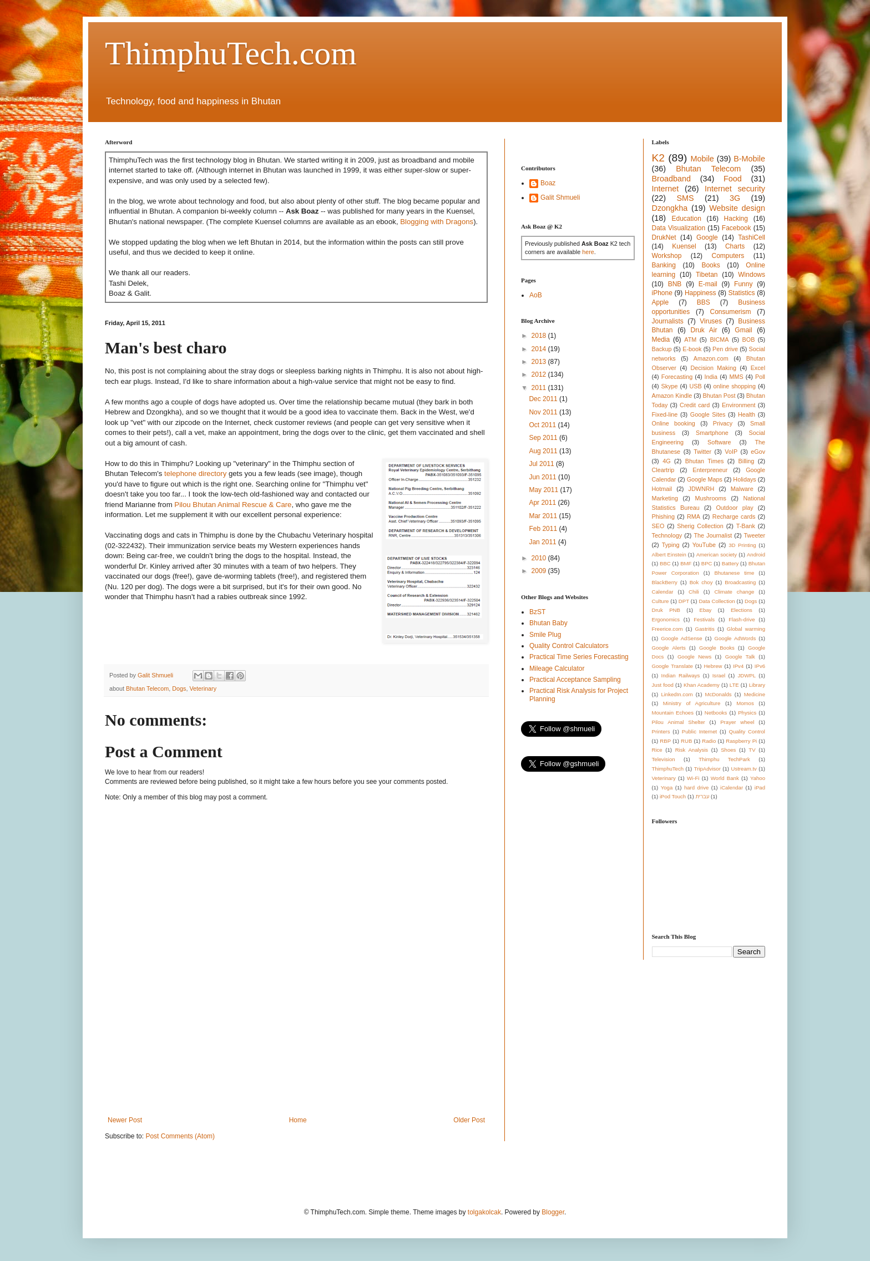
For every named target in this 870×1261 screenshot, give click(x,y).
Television (663, 759)
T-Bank (745, 526)
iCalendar (731, 787)
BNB (675, 284)
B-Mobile (749, 158)
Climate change (734, 592)
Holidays (744, 479)
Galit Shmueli (560, 197)
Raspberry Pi (741, 741)
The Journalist (713, 535)
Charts (735, 246)
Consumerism (730, 312)
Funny (743, 284)
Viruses (711, 321)
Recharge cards (734, 516)
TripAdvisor (707, 769)
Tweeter (754, 535)
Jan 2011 (543, 542)
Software (719, 442)
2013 (540, 362)
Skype (669, 386)
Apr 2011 (543, 503)
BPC (706, 563)
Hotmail (662, 488)
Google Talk (740, 657)
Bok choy (701, 582)
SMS (685, 198)
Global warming (746, 629)
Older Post (469, 1120)
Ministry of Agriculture (692, 703)
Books (710, 265)
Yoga (667, 787)
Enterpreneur (709, 470)
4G (666, 461)
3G (735, 198)
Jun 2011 (543, 477)
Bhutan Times (704, 461)
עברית (702, 796)
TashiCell (751, 237)
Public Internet (699, 731)
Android (756, 554)
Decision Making (713, 367)
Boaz (547, 183)
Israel (718, 675)
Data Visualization (679, 228)
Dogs (179, 688)
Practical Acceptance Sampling (575, 679)
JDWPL (746, 675)
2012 (540, 374)
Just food (663, 685)
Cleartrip (663, 470)
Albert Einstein (669, 554)
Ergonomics (666, 619)
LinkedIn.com (676, 694)
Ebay (705, 610)
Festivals (704, 619)
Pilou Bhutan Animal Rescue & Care (232, 504)
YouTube (704, 544)
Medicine (754, 694)
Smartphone (712, 432)
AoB (535, 295)
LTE (734, 685)
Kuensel (684, 246)
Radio (709, 741)
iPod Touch (673, 796)
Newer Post (125, 1120)
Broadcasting (740, 582)
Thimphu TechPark (724, 759)
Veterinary (202, 688)
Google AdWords (735, 638)
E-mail (708, 284)
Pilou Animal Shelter (678, 722)
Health (746, 414)
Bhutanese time (734, 573)
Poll (760, 376)
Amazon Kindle (672, 395)
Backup (662, 349)
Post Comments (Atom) (180, 1136)
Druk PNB (666, 610)
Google (707, 237)
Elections (741, 610)
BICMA (719, 339)
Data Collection (717, 601)
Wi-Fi (693, 778)
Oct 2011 (543, 425)
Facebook (736, 228)
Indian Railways (680, 675)
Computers (728, 256)
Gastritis (705, 629)
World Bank (725, 778)
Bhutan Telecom (147, 688)
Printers (661, 731)
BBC (665, 563)
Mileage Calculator (556, 668)
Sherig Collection (700, 526)
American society (716, 554)
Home (298, 1120)
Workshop (667, 256)
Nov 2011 (544, 412)
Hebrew (713, 666)
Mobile (702, 158)
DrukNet (664, 237)
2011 (540, 388)
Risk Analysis (691, 750)
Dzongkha (670, 208)
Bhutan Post (719, 395)
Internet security (735, 188)
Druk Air (703, 330)
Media (661, 339)
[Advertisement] (307, 1077)
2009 (540, 571)
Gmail (743, 330)
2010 (540, 558)
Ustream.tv (743, 769)
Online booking (673, 423)
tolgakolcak (484, 1212)
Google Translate (672, 666)
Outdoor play (734, 507)
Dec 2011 (544, 399)
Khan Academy (702, 685)
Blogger (553, 1212)
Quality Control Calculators (569, 646)
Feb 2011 (544, 529)
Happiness (700, 293)
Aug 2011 (544, 451)
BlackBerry (664, 582)
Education (686, 218)
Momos (744, 703)
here (588, 252)
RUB (686, 741)
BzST (537, 612)
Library (757, 685)
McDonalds (718, 694)
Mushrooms (710, 498)
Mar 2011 (544, 516)
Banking (664, 265)
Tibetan (707, 274)
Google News (694, 657)
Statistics (742, 293)
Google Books (717, 648)
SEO (658, 526)
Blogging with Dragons (436, 221)
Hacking (736, 218)
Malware (742, 488)
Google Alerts (669, 648)
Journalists (668, 321)
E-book (691, 349)
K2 (658, 158)
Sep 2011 (544, 438)
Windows (751, 274)
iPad (760, 787)
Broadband (671, 178)
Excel (758, 367)
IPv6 (760, 666)
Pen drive (725, 349)
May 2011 (544, 490)
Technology (667, 535)
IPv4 (738, 666)
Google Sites (708, 414)
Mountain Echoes (673, 713)
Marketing (665, 498)
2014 (540, 349)
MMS (736, 376)
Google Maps (704, 479)
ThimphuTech (668, 769)
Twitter (702, 451)
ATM (690, 339)
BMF (685, 563)
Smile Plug (545, 635)
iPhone (662, 293)
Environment (739, 405)
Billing (747, 461)
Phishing (663, 516)
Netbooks (716, 713)
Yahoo (757, 778)
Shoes (728, 750)
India (711, 376)
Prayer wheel (737, 722)
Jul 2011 (542, 464)
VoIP (731, 451)
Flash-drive (742, 619)
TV (751, 750)
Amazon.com (711, 358)
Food (733, 178)
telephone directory (195, 473)
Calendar (663, 592)
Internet (665, 188)
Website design (737, 208)
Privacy (722, 423)
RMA (693, 516)
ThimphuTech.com (231, 53)
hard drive (696, 787)
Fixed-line (665, 414)
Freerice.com (667, 629)
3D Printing (742, 545)
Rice (657, 750)
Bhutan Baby (548, 623)
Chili (694, 592)
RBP (665, 741)
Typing (671, 544)
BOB (748, 339)
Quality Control (747, 731)
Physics (747, 713)
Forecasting (676, 376)
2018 (540, 336)
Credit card (695, 405)
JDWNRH (702, 488)
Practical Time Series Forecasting (579, 657)
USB (695, 386)
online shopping (735, 386)
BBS (703, 302)
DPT (684, 601)
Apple (660, 302)
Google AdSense (681, 638)
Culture (660, 601)
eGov (758, 451)
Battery (730, 563)
